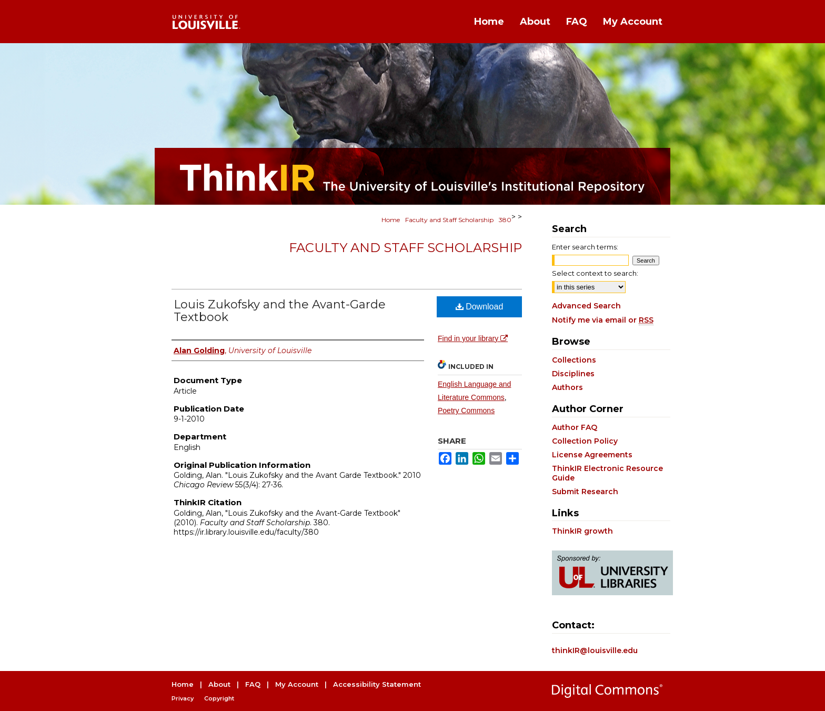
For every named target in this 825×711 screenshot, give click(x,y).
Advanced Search (586, 306)
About (219, 684)
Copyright (219, 698)
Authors (567, 387)
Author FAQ (574, 427)
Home (390, 220)
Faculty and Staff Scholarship (449, 220)
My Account (296, 684)
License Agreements (592, 454)
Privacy (183, 698)
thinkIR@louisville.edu (595, 650)
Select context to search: (595, 273)
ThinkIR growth (582, 531)
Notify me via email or (602, 320)
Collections (574, 360)
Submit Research (585, 491)
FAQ (252, 684)
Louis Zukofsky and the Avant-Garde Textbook (280, 310)
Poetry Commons (466, 410)
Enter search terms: (585, 247)
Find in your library (473, 338)
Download (480, 306)
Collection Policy (585, 441)
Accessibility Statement (377, 684)
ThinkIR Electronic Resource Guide (607, 473)
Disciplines (573, 373)
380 (505, 220)
